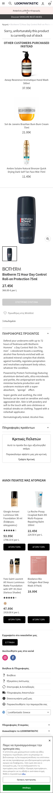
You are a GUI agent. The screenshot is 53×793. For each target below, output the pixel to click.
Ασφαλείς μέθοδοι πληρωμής (26, 10)
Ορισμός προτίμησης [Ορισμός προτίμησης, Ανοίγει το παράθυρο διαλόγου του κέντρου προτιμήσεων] (26, 779)
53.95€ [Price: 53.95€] (8, 536)
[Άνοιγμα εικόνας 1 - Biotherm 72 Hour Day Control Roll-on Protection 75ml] (9, 253)
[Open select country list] (29, 712)
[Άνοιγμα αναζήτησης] (10, 3)
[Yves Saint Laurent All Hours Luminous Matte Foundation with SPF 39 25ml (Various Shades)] (5, 603)
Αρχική (5, 24)
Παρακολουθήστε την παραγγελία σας (24, 704)
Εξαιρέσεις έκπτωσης (15, 681)
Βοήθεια (9, 675)
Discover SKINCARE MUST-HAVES (26, 16)
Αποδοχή (26, 787)
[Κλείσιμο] (49, 740)
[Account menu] (42, 3)
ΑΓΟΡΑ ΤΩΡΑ (16, 547)
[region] (26, 765)
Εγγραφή (10, 642)
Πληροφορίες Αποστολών (18, 692)
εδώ (24, 773)
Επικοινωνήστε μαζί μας (17, 698)
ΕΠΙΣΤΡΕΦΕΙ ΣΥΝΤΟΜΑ (26, 302)
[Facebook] (13, 659)
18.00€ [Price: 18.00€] (32, 591)
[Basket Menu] (49, 3)
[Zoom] (48, 239)
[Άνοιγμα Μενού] (3, 3)
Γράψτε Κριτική (26, 459)
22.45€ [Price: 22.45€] (32, 531)
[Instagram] (5, 659)
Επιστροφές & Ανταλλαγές (18, 686)
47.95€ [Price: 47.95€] (8, 608)
